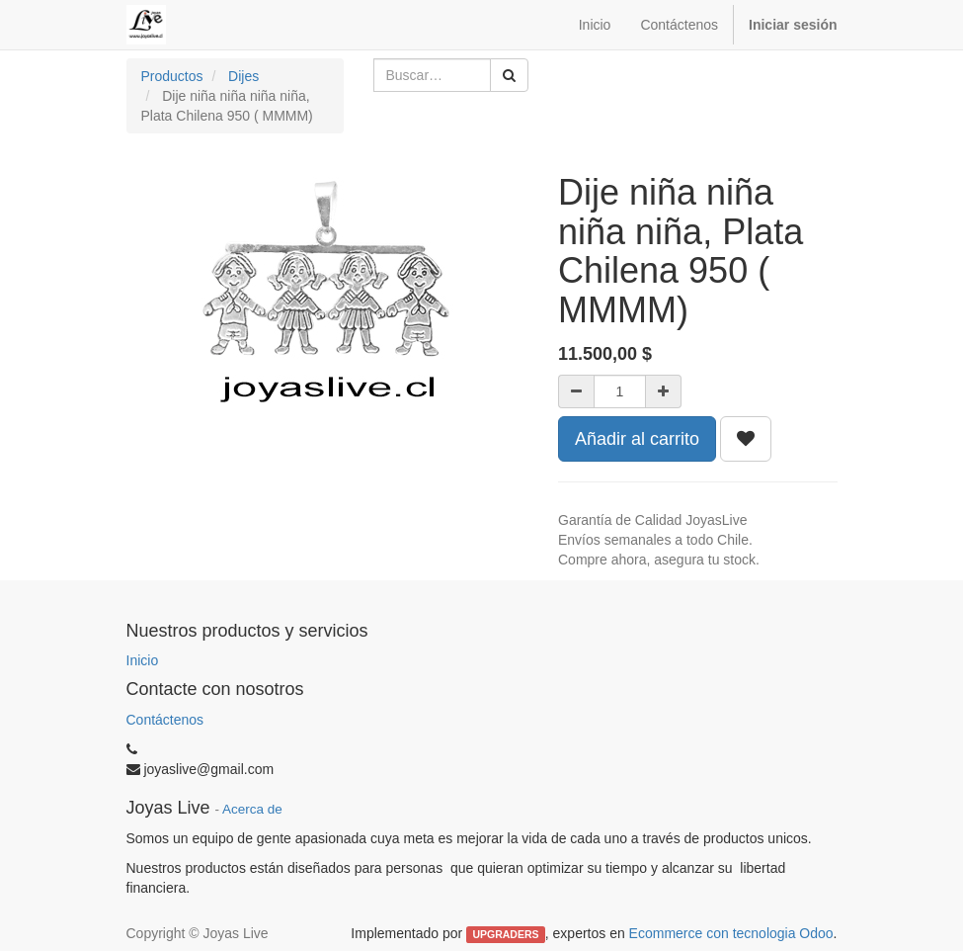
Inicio (142, 660)
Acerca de (252, 809)
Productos (172, 76)
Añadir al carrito (637, 439)
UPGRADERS (505, 934)
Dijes (243, 76)
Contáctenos (165, 720)
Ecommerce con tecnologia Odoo (731, 933)
